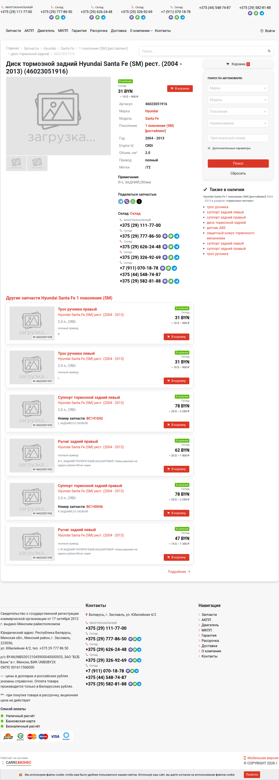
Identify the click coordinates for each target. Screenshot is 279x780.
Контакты (163, 31)
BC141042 (94, 418)
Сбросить (238, 173)
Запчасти (13, 31)
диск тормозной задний (226, 223)
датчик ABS (216, 228)
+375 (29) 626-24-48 (96, 12)
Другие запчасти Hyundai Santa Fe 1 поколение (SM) (59, 298)
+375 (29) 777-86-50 (56, 12)
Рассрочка (98, 31)
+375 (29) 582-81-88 (255, 8)
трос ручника (217, 207)
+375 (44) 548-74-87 (215, 8)
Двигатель (45, 31)
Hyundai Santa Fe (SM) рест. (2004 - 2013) (91, 315)
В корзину (180, 88)
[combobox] (238, 88)
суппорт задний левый (225, 212)
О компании (140, 31)
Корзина (238, 64)
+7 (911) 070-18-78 (176, 12)
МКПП (63, 31)
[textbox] (237, 88)
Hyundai (151, 111)
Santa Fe (152, 118)
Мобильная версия (261, 758)
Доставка (119, 31)
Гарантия (79, 31)
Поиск (238, 163)
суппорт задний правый (226, 217)
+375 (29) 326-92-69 (136, 12)
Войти (267, 31)
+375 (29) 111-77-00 (16, 12)
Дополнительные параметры (229, 148)
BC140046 (94, 507)
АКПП (29, 31)
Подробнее (179, 572)
